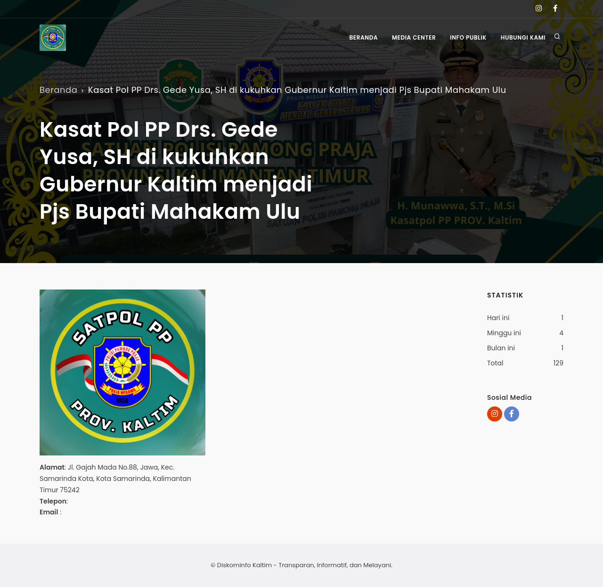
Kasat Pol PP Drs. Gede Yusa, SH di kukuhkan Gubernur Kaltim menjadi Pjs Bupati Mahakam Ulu (297, 90)
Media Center (414, 37)
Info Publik (468, 37)
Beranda (363, 37)
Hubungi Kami (523, 37)
